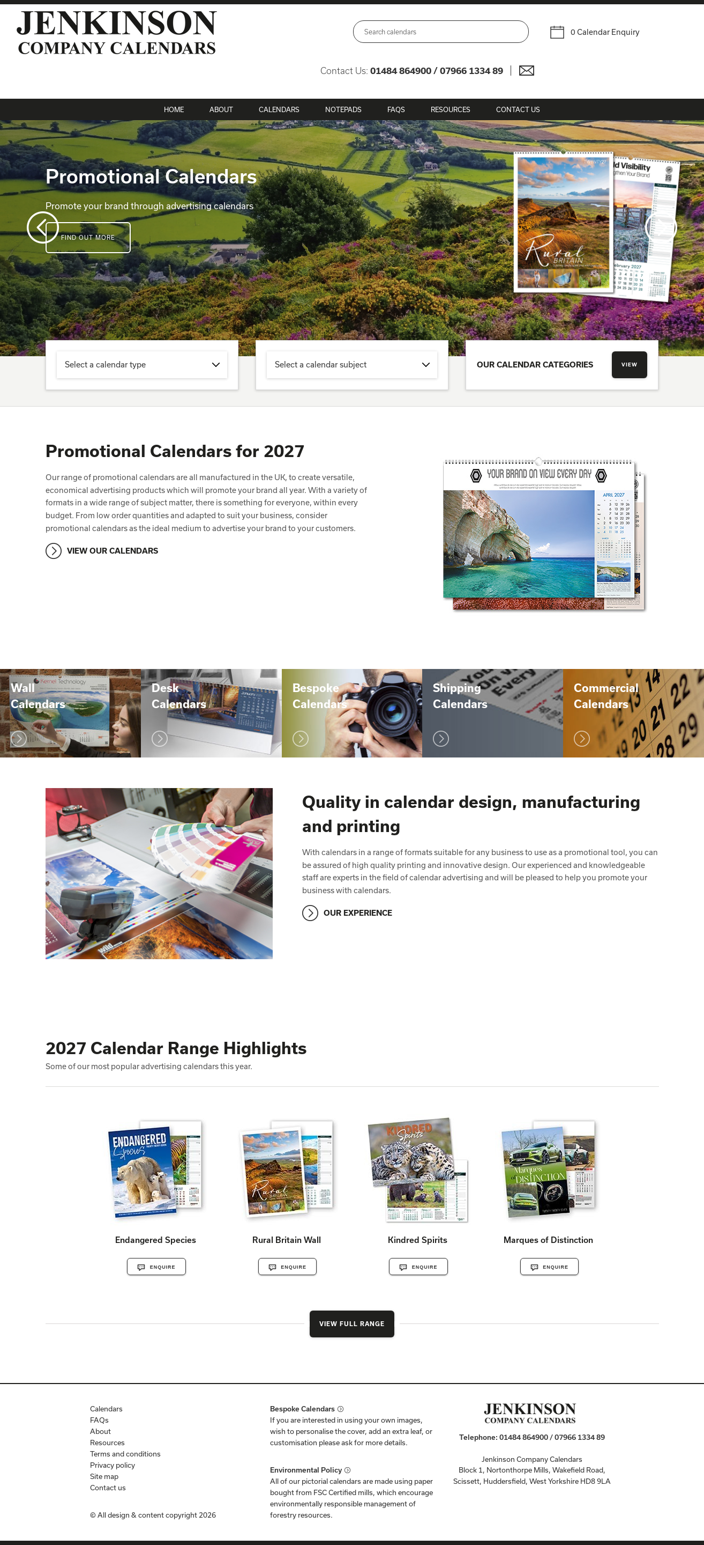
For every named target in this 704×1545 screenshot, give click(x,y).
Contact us (108, 1487)
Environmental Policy (306, 1470)
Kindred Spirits (417, 1240)
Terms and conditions (125, 1454)
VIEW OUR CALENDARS (112, 550)
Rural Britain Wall (286, 1240)
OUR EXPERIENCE (358, 912)
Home (174, 109)
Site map (104, 1476)
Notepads (343, 109)
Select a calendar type (105, 364)
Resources (450, 109)
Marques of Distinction (548, 1240)
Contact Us (518, 109)
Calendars (279, 109)
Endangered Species (155, 1240)
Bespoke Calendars (302, 1408)
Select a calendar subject (320, 364)
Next (661, 227)
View (629, 364)
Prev (43, 227)
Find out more (88, 237)
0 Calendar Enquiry (605, 31)
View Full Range (352, 1323)
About (221, 109)
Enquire (156, 1267)
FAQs (396, 109)
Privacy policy (112, 1465)
